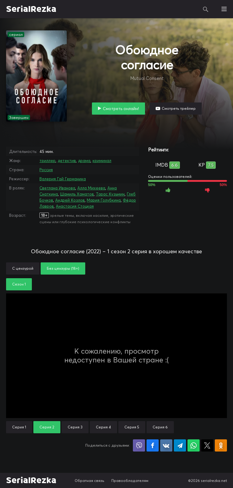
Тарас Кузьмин (110, 194)
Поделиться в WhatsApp (193, 445)
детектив (67, 160)
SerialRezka (31, 9)
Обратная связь (89, 480)
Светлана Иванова (57, 187)
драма (84, 160)
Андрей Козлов (70, 200)
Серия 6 (160, 427)
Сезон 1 (19, 284)
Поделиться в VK (166, 445)
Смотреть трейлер (179, 108)
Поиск (206, 9)
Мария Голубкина (104, 200)
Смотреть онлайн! (121, 108)
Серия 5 (131, 427)
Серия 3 (75, 427)
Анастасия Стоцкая (75, 206)
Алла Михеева (91, 187)
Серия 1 (19, 427)
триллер (47, 160)
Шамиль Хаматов (77, 194)
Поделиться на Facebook (153, 445)
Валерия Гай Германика (62, 178)
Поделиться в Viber (139, 445)
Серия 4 (103, 427)
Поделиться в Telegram (180, 445)
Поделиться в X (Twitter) (207, 445)
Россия (46, 169)
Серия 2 (46, 427)
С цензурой (22, 268)
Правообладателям (129, 480)
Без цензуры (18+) (63, 268)
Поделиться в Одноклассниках (221, 445)
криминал (102, 160)
